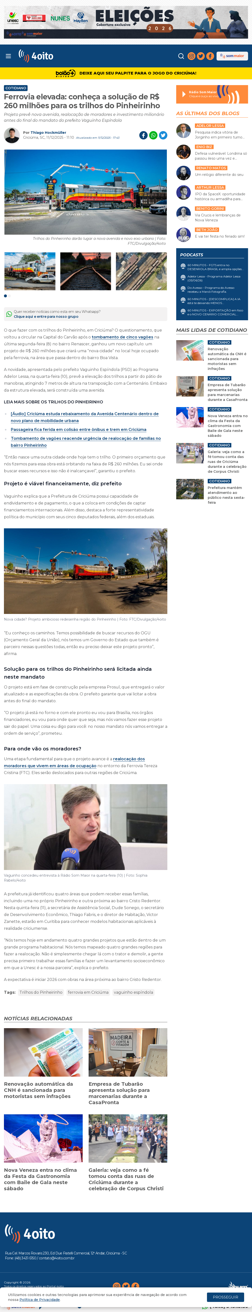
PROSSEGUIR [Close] (225, 1297)
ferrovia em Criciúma (88, 992)
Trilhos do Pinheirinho (41, 992)
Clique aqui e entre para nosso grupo (46, 316)
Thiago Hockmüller (48, 132)
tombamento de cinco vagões (122, 337)
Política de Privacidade (39, 1299)
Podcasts (191, 255)
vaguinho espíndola (133, 992)
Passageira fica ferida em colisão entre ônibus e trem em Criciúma (78, 429)
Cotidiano (15, 88)
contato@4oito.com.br (56, 1258)
